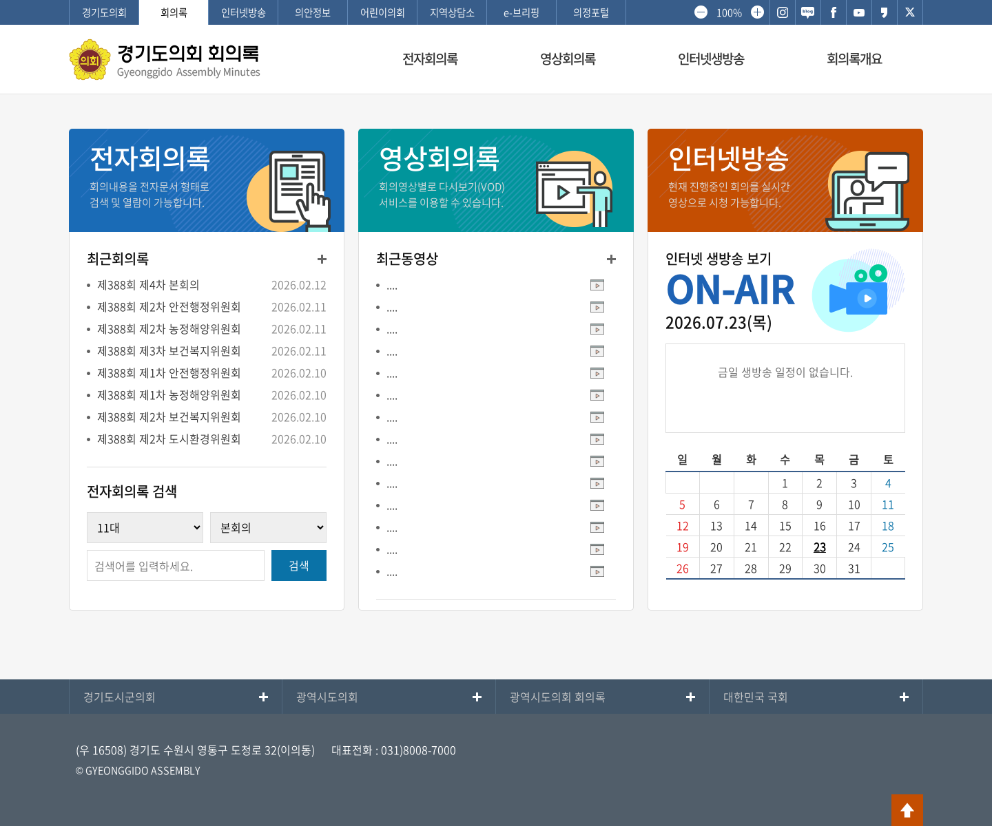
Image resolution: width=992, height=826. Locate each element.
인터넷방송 (243, 12)
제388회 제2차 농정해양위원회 (169, 328)
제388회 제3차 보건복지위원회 (169, 350)
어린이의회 (382, 12)
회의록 (174, 12)
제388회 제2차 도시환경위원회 (169, 438)
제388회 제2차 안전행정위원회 (169, 306)
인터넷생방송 (711, 58)
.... (391, 284)
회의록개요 (854, 58)
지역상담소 (452, 12)
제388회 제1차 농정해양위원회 (169, 394)
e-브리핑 (521, 12)
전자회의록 (429, 58)
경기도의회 (104, 12)
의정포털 (591, 12)
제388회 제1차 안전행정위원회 (169, 372)
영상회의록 (567, 58)
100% (728, 12)
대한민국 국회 (755, 696)
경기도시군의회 (119, 696)
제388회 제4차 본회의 (148, 284)
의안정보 (313, 12)
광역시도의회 (327, 696)
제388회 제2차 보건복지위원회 (169, 416)
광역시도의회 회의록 (558, 696)
